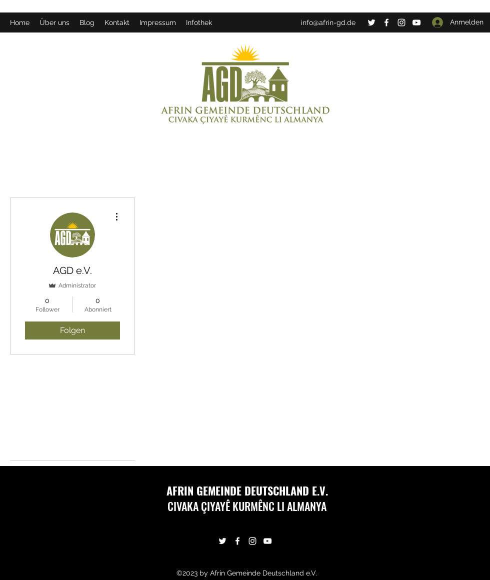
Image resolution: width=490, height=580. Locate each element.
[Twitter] (371, 23)
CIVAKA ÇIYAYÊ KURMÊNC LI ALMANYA (247, 506)
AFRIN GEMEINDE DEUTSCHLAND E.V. (247, 490)
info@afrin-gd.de (328, 22)
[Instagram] (401, 23)
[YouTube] (417, 23)
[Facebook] (387, 23)
